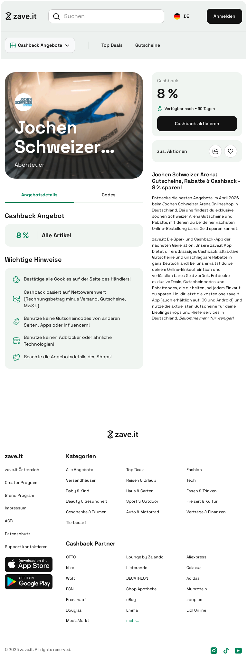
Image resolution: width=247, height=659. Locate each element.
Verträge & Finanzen (206, 512)
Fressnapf (76, 599)
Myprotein (196, 589)
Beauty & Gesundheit (86, 501)
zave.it (158, 239)
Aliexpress (196, 557)
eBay (131, 599)
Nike (70, 567)
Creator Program (21, 482)
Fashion (194, 469)
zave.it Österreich (22, 469)
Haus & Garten (140, 491)
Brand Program (19, 495)
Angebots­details (39, 195)
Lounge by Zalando (145, 557)
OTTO (71, 557)
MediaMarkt (77, 620)
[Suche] (113, 16)
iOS (204, 300)
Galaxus (194, 567)
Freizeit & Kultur (202, 501)
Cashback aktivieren (197, 123)
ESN (69, 589)
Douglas (74, 610)
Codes (108, 195)
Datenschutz (18, 533)
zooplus (194, 599)
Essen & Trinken (201, 491)
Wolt (70, 578)
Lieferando (136, 567)
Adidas (193, 578)
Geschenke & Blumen (86, 512)
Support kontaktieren (26, 546)
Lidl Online (196, 610)
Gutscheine (147, 45)
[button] (181, 16)
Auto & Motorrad (142, 512)
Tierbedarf (76, 522)
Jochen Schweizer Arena (186, 204)
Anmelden (224, 16)
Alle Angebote (79, 469)
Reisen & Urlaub (141, 480)
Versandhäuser (81, 480)
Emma (132, 610)
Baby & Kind (77, 491)
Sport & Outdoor (142, 501)
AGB (9, 521)
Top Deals (111, 45)
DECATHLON (137, 578)
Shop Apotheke (141, 589)
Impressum (15, 508)
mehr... (132, 620)
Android (224, 300)
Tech (191, 480)
